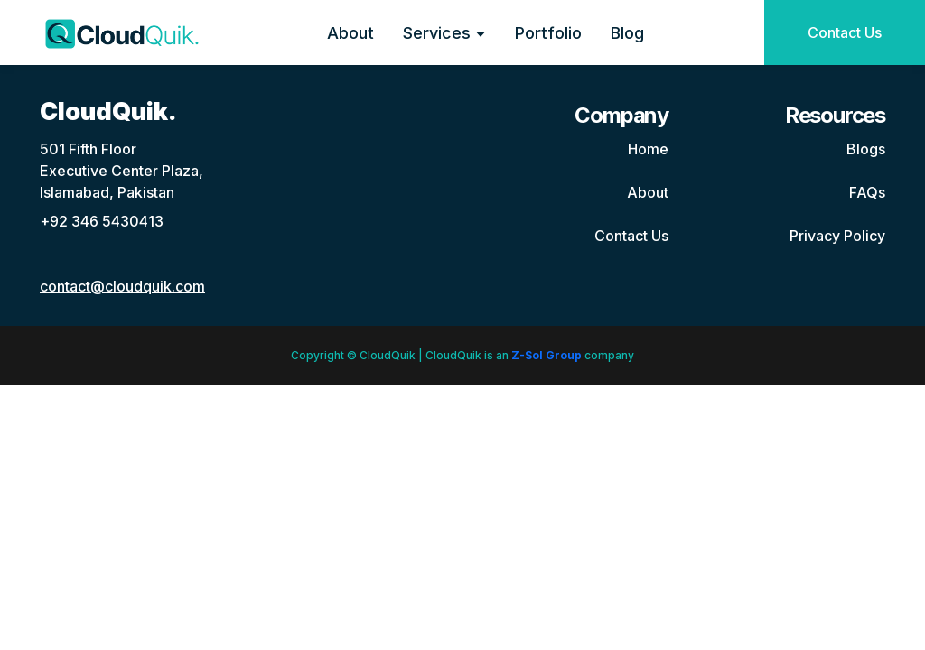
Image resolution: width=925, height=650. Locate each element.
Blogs (865, 149)
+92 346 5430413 (102, 221)
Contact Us (845, 32)
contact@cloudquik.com (122, 286)
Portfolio (548, 32)
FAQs (867, 192)
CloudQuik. (108, 111)
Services (444, 32)
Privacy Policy (837, 236)
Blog (627, 32)
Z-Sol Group (546, 355)
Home (648, 149)
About (350, 32)
